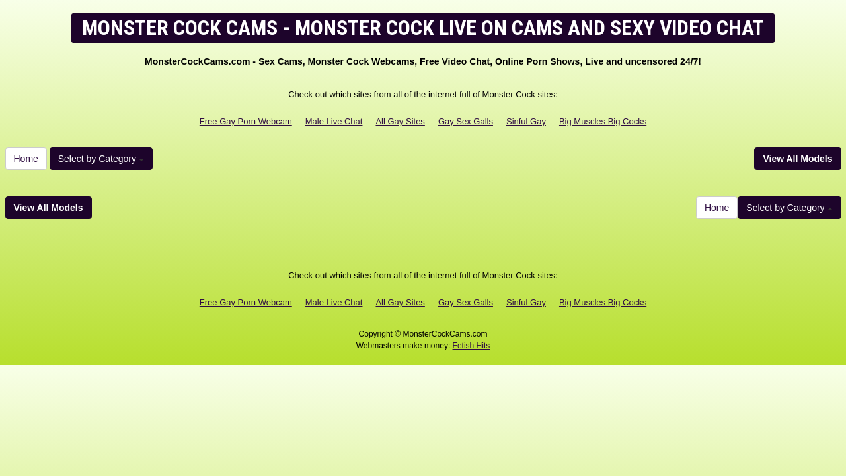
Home (26, 158)
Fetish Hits (471, 345)
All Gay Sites (399, 121)
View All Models (797, 158)
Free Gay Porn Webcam (246, 121)
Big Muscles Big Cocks (602, 121)
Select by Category (101, 158)
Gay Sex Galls (465, 121)
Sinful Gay (526, 121)
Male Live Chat (334, 121)
